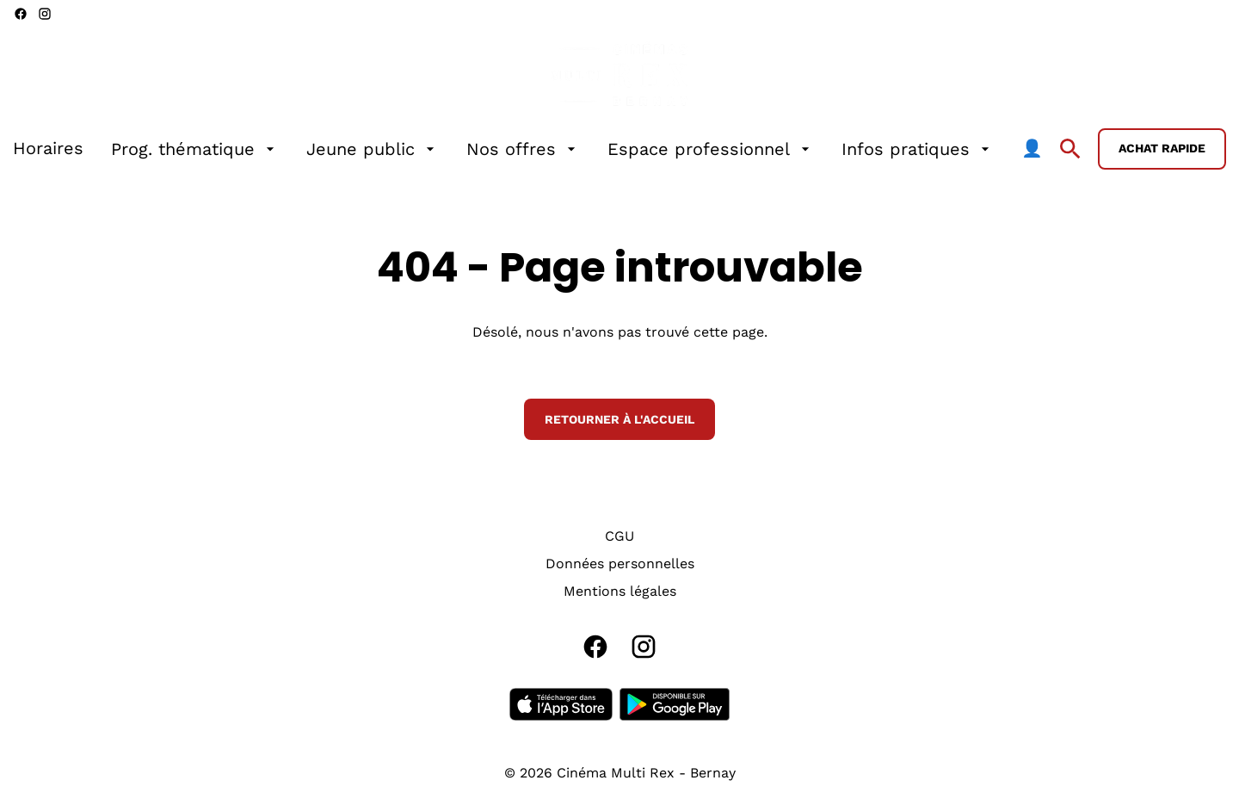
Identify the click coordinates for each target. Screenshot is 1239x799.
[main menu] (528, 149)
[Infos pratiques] (917, 149)
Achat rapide (1162, 148)
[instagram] (45, 14)
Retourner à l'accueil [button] (619, 419)
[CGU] (619, 536)
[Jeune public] (372, 149)
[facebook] (21, 14)
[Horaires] (48, 149)
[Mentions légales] (620, 591)
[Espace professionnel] (710, 149)
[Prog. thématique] (195, 149)
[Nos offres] (523, 149)
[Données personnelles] (620, 564)
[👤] (1032, 149)
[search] (1070, 149)
